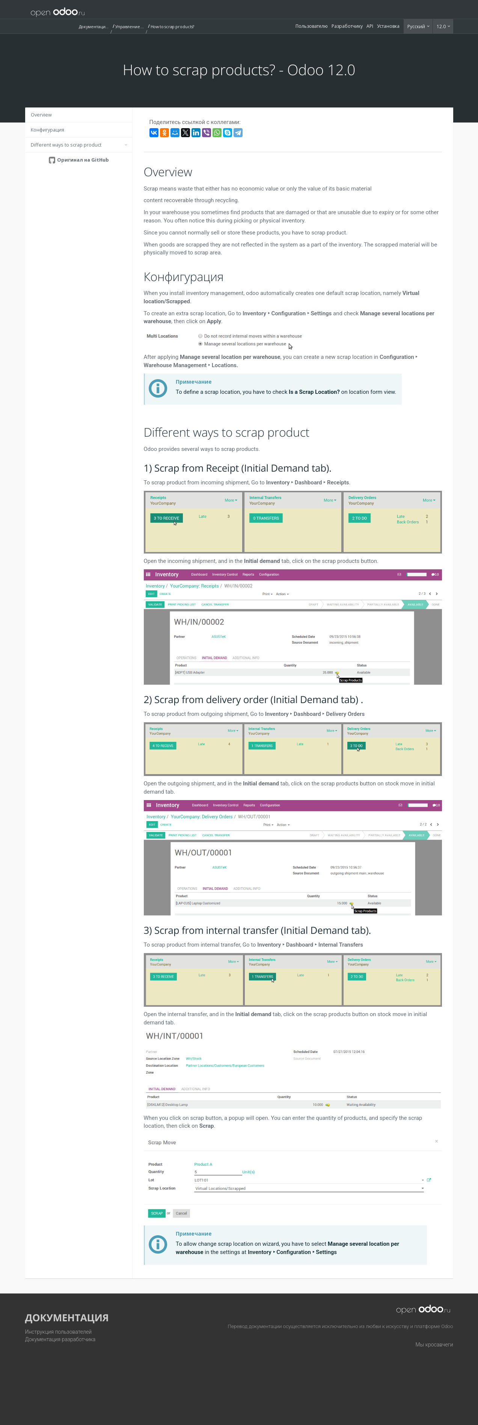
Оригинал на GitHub (82, 159)
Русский (416, 26)
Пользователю (312, 26)
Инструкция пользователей (58, 1332)
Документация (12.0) (94, 26)
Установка (388, 26)
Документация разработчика (60, 1339)
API (369, 26)
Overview (41, 114)
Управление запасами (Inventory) (130, 26)
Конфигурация (47, 129)
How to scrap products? (173, 26)
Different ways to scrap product (66, 144)
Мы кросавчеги (434, 1345)
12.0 (442, 26)
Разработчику (347, 26)
